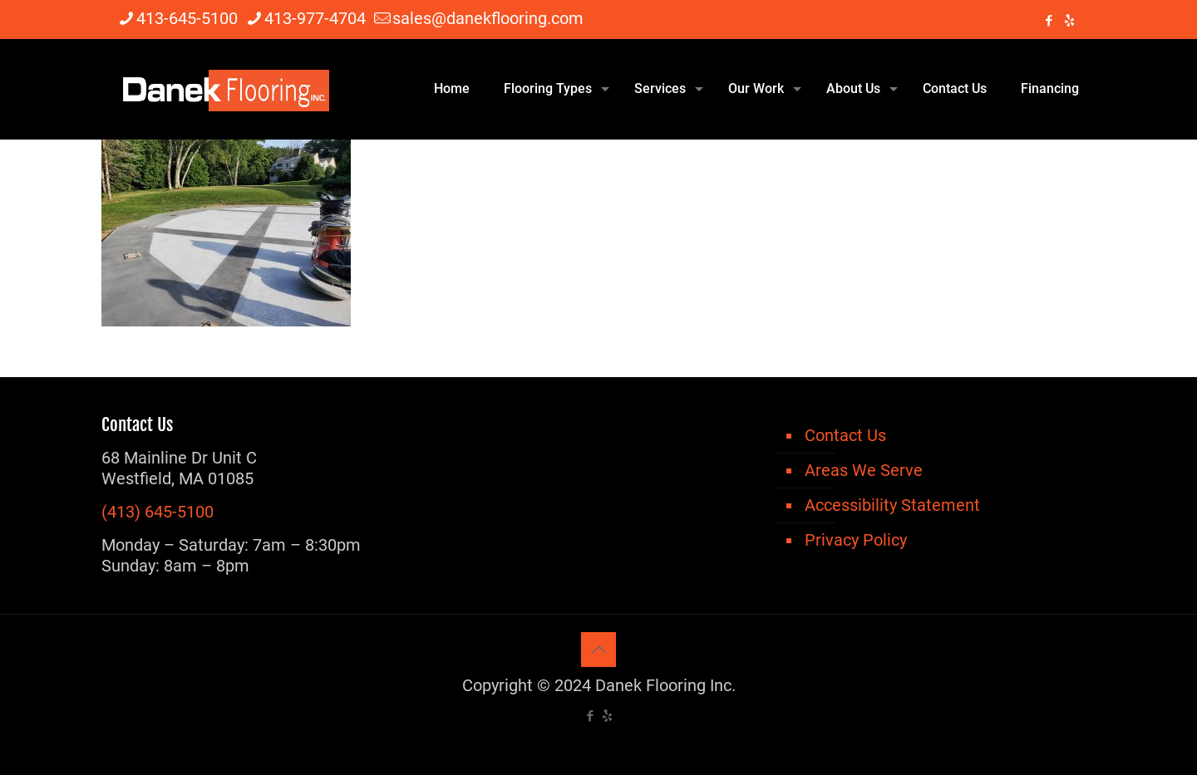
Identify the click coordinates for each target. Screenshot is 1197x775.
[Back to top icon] (598, 649)
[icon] (1069, 20)
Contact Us (845, 435)
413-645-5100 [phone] (187, 18)
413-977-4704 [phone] (315, 18)
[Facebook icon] (1048, 20)
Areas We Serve (864, 470)
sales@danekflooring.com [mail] (488, 18)
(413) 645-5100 (157, 512)
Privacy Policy (856, 540)
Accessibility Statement (892, 505)
